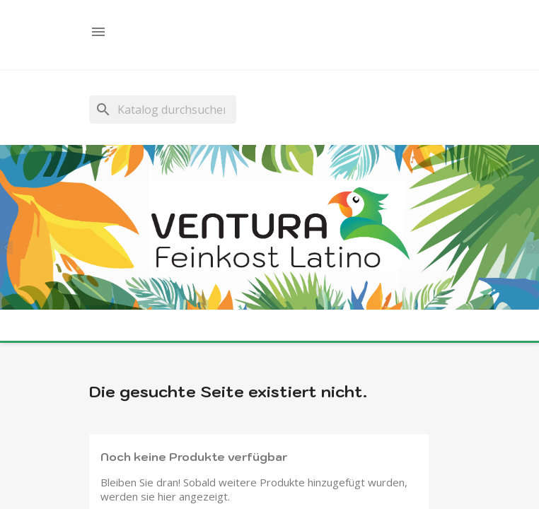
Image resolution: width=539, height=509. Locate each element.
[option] (269, 228)
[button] (10, 245)
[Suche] (162, 109)
